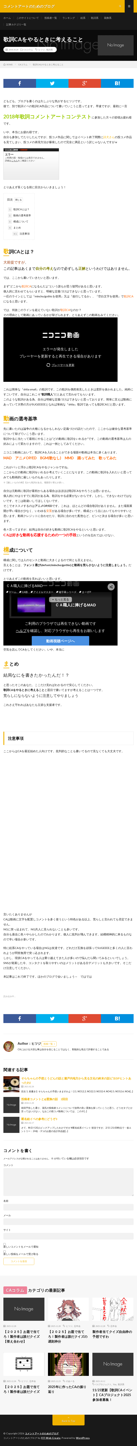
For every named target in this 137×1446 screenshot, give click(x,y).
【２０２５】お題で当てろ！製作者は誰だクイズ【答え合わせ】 (21, 1336)
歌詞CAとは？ (18, 209)
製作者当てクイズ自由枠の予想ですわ (112, 1334)
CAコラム (28, 49)
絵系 (82, 17)
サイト (7, 1230)
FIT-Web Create (50, 1438)
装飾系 (107, 17)
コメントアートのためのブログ (42, 1433)
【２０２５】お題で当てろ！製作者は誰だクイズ (21, 1389)
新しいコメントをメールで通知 (20, 1246)
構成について (18, 222)
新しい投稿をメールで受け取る (20, 1253)
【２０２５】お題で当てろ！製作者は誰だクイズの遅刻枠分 (68, 1336)
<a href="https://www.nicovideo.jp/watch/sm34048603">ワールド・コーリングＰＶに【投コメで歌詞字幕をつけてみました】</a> (31, 164)
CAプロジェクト (103, 1384)
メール (7, 1215)
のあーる (70, 1381)
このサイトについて (27, 17)
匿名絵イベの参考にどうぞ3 (39, 1119)
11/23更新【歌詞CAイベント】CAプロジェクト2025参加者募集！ (112, 1395)
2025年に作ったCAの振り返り (67, 1389)
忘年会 (77, 1326)
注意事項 (21, 234)
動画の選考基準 (19, 215)
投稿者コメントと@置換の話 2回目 (44, 1099)
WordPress (83, 1438)
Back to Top (68, 1420)
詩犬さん (109, 137)
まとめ (14, 228)
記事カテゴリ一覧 (16, 24)
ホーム (7, 17)
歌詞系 (94, 17)
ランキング (68, 17)
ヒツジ (41, 49)
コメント (8, 1165)
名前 (5, 1201)
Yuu (114, 1384)
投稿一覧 (48, 1043)
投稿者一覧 (50, 17)
